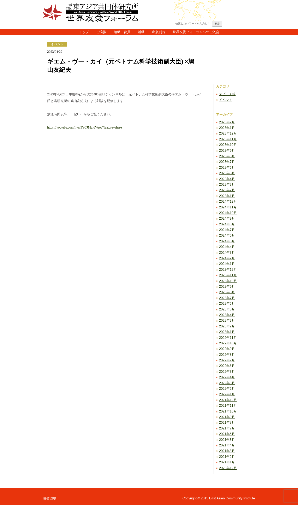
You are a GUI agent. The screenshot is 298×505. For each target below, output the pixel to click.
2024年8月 (227, 224)
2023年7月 (227, 298)
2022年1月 (227, 394)
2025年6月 (227, 167)
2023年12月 (228, 269)
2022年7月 (227, 360)
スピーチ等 (227, 94)
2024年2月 (227, 258)
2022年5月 (227, 371)
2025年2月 (227, 190)
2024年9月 (227, 218)
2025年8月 (227, 156)
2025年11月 (228, 139)
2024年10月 (228, 213)
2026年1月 (227, 128)
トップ (84, 32)
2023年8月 (227, 292)
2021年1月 (227, 462)
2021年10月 (228, 411)
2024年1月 (227, 264)
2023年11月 (228, 275)
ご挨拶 (101, 32)
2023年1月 (227, 332)
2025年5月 (227, 173)
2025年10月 (228, 145)
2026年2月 (227, 122)
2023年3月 (227, 320)
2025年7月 (227, 162)
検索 (217, 23)
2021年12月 (228, 400)
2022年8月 (227, 354)
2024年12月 (228, 201)
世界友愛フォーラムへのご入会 (196, 32)
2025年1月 (227, 196)
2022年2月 (227, 388)
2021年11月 (228, 405)
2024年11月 (228, 207)
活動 (141, 32)
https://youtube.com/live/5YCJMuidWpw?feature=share (84, 127)
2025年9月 (227, 150)
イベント (57, 44)
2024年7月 (227, 230)
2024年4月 (227, 247)
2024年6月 (227, 235)
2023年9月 (227, 286)
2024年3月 (227, 252)
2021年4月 (227, 445)
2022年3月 (227, 383)
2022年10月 (228, 343)
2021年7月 (227, 428)
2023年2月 (227, 326)
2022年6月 (227, 366)
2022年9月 (227, 349)
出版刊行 (158, 32)
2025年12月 (228, 133)
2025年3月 (227, 184)
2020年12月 (228, 468)
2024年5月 (227, 241)
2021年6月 (227, 434)
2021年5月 (227, 439)
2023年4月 (227, 315)
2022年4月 (227, 377)
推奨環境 (49, 498)
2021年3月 (227, 451)
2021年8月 (227, 422)
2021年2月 (227, 456)
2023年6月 (227, 303)
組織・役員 (122, 32)
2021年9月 (227, 417)
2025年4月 (227, 179)
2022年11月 (228, 337)
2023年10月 (228, 281)
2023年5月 (227, 309)
